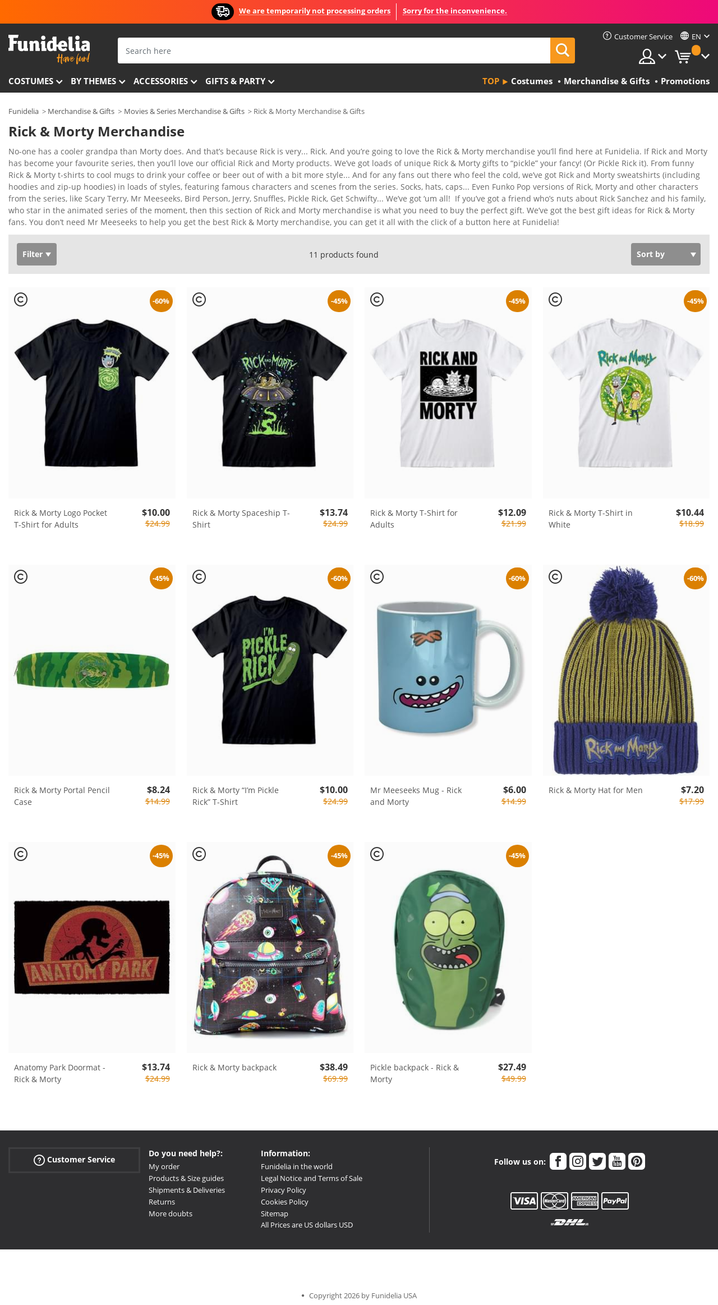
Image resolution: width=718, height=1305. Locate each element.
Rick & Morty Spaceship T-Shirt (241, 511)
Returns (162, 1194)
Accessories (161, 80)
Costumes (30, 80)
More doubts (170, 1206)
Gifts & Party (235, 80)
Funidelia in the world (297, 1158)
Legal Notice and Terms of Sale (311, 1170)
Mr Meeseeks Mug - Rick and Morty (416, 788)
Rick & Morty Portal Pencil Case (62, 788)
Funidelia (23, 111)
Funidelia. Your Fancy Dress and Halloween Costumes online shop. (49, 50)
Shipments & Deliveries (187, 1182)
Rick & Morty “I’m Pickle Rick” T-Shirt (235, 788)
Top (490, 80)
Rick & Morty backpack (234, 1059)
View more (39, 213)
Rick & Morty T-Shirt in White (591, 511)
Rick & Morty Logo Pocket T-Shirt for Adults (60, 511)
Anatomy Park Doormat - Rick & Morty (59, 1065)
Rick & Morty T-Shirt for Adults (414, 511)
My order (164, 1158)
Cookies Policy (285, 1194)
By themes (93, 80)
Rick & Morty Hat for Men (596, 782)
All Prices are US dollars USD (307, 1217)
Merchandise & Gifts (81, 111)
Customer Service (74, 1152)
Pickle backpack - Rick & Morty (414, 1065)
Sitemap (274, 1206)
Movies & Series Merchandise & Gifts (184, 111)
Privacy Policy (283, 1182)
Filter (32, 246)
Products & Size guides (186, 1170)
